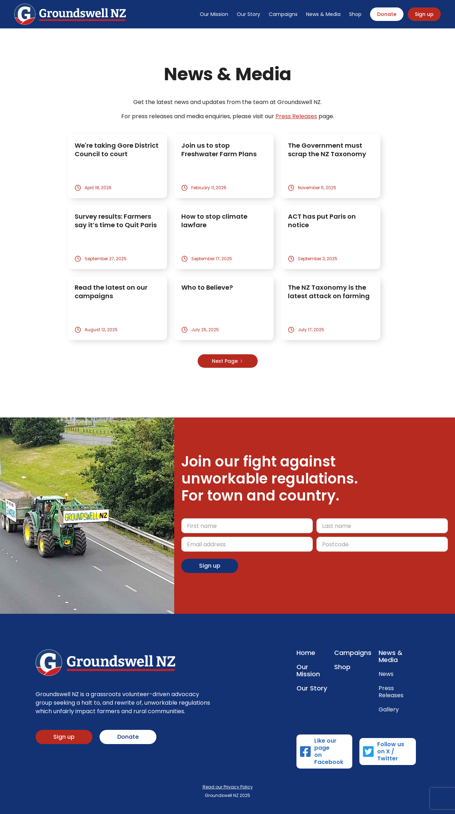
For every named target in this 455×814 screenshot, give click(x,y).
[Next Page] (228, 361)
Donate (386, 14)
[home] (70, 14)
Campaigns (283, 14)
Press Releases (296, 116)
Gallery (389, 709)
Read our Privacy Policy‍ (228, 787)
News (386, 674)
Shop (355, 14)
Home (305, 652)
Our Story (248, 14)
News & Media (323, 14)
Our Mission (214, 14)
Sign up (424, 14)
